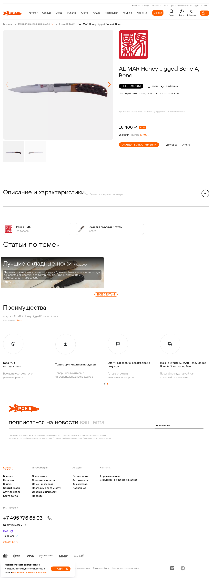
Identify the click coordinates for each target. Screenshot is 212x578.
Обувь (59, 12)
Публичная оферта (101, 568)
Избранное (79, 487)
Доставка (171, 144)
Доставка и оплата (159, 6)
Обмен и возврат (42, 483)
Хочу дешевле (12, 491)
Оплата (186, 144)
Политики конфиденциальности (67, 438)
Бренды (145, 6)
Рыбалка (72, 12)
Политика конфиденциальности (76, 568)
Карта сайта (10, 495)
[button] (109, 84)
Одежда (46, 12)
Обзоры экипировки (44, 491)
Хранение (142, 12)
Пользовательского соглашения (97, 438)
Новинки (136, 6)
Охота (84, 12)
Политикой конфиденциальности (29, 572)
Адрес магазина (201, 6)
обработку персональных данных (63, 435)
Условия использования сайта (125, 568)
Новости (37, 495)
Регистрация (80, 476)
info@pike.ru (10, 541)
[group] (58, 85)
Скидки (158, 12)
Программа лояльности (181, 6)
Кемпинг (127, 12)
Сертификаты (11, 487)
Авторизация (80, 479)
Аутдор (96, 12)
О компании (39, 476)
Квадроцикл (111, 12)
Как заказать (80, 483)
